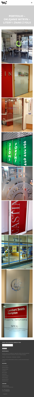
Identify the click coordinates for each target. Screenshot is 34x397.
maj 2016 (3, 374)
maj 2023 (3, 370)
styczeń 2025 (4, 365)
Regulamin (5, 393)
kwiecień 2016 (4, 375)
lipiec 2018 (4, 372)
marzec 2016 (4, 377)
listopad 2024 (4, 369)
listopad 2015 (4, 380)
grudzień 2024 (4, 367)
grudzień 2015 (4, 379)
